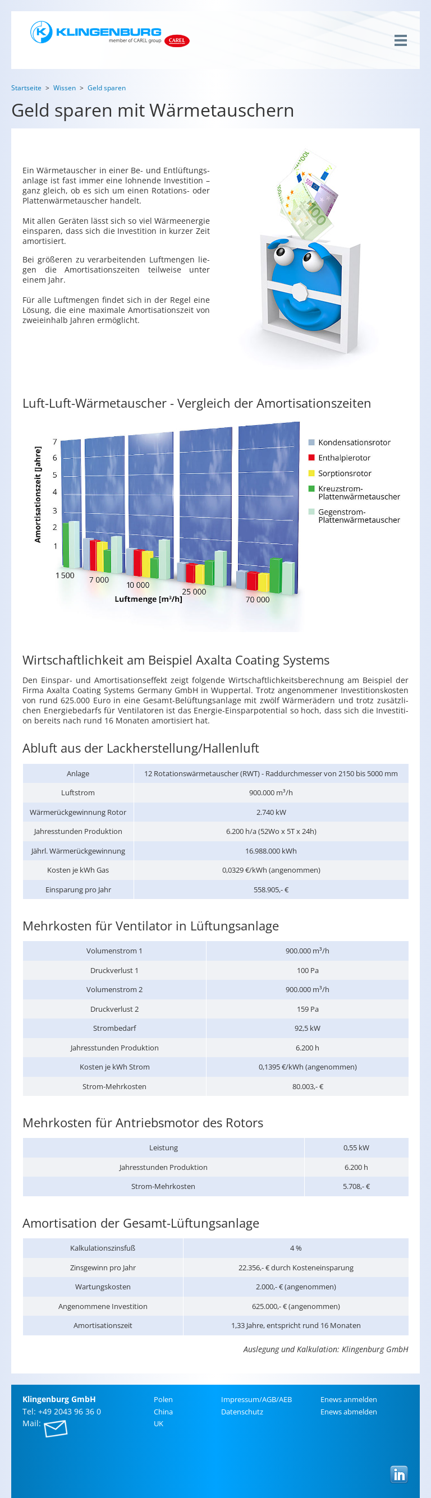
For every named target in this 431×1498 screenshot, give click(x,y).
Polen (163, 1399)
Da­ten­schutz (242, 1412)
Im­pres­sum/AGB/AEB (256, 1399)
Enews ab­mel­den (348, 1412)
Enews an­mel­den (348, 1399)
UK (158, 1423)
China (163, 1412)
